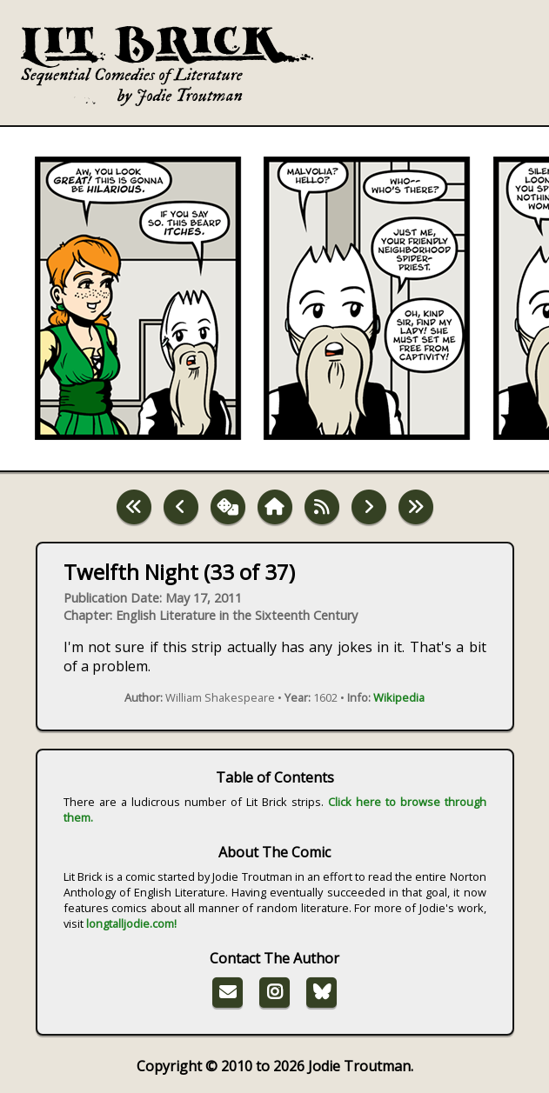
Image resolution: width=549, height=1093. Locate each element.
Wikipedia (399, 697)
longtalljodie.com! (131, 923)
